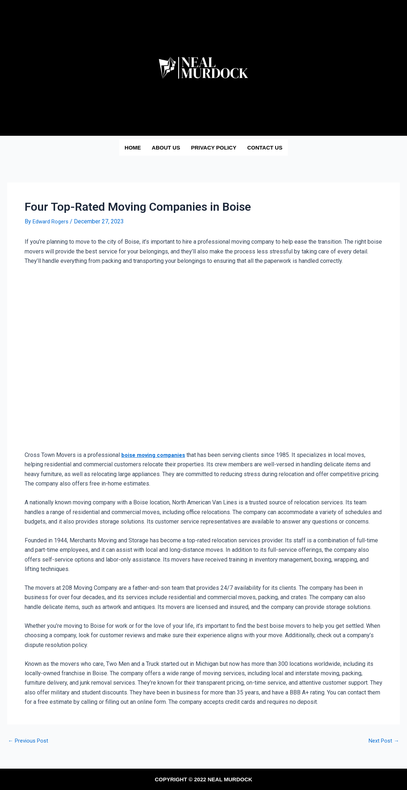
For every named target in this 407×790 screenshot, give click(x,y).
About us (166, 147)
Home (133, 147)
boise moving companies (155, 454)
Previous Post (30, 741)
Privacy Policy (213, 147)
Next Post (382, 741)
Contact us (264, 147)
